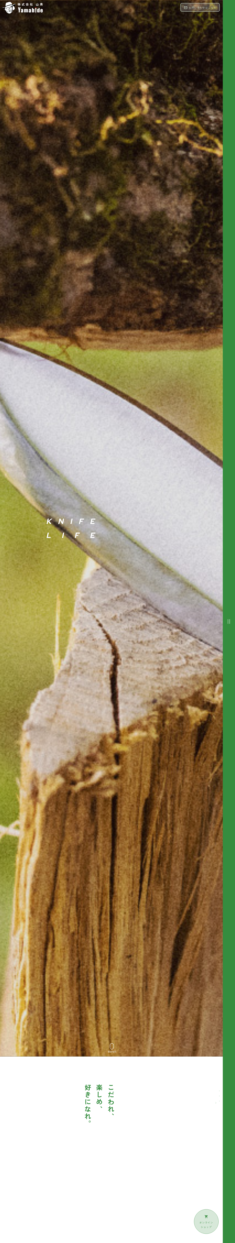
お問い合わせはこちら (200, 8)
